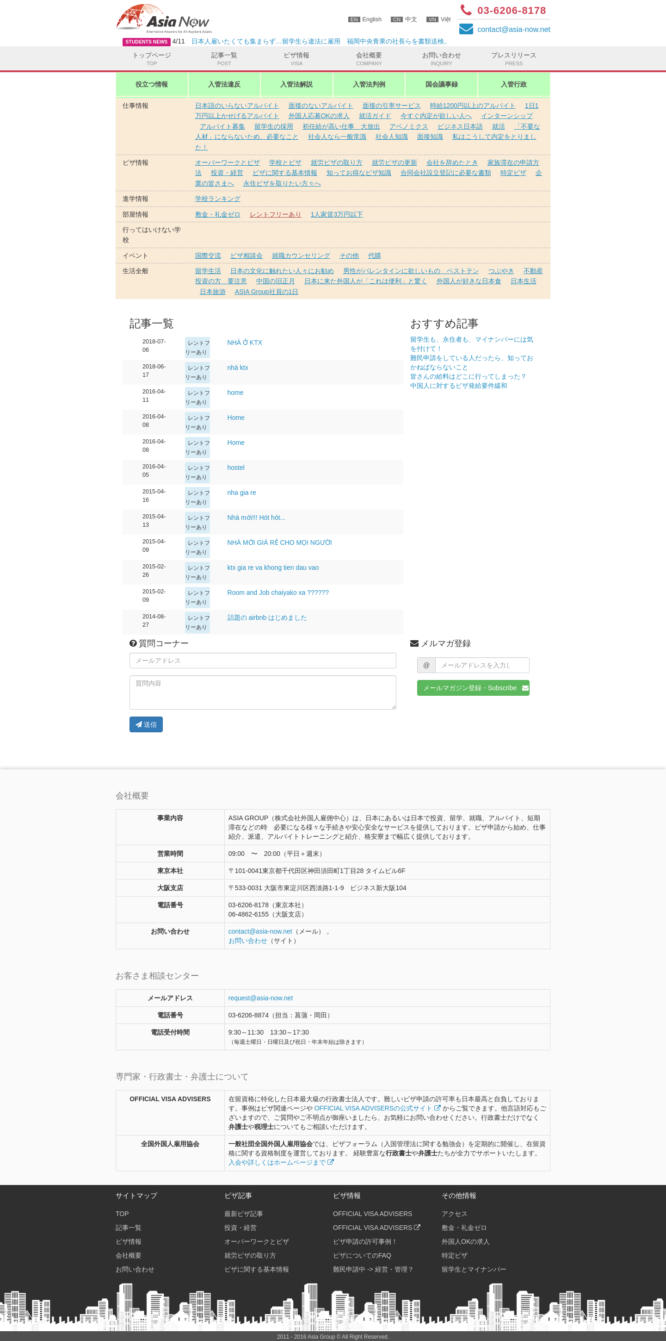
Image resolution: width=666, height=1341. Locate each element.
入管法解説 (296, 84)
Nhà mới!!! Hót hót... (257, 517)
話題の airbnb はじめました (268, 617)
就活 (498, 126)
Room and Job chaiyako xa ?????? (278, 592)
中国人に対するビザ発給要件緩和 (458, 385)
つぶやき (501, 270)
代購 (374, 255)
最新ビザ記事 (243, 1213)
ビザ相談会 (246, 255)
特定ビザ (513, 172)
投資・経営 (227, 172)
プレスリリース (514, 59)
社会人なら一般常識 (337, 136)
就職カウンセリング (301, 255)
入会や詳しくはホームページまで (281, 1162)
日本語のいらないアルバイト (237, 105)
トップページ (152, 59)
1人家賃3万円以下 (337, 214)
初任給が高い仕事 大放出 (341, 126)
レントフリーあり (276, 214)
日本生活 (523, 281)
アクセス (455, 1213)
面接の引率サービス (392, 105)
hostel (236, 467)
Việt (438, 19)
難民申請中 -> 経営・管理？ (373, 1269)
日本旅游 (213, 291)
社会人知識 (392, 136)
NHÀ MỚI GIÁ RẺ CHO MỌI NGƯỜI (280, 542)
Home (236, 417)
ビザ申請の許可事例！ (365, 1241)
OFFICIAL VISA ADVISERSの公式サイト (377, 1108)
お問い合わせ (441, 59)
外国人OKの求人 (466, 1241)
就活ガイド (375, 115)
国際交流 (208, 255)
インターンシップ (507, 115)
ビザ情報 (296, 59)
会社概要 (369, 59)
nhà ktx (238, 367)
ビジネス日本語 (460, 126)
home (236, 392)
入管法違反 (224, 84)
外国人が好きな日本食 (469, 281)
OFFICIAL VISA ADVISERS (372, 1213)
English (365, 19)
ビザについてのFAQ (362, 1255)
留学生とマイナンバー (474, 1269)
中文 (404, 19)
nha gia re (242, 492)
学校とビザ (285, 162)
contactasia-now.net (513, 29)
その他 (349, 255)
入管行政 (514, 84)
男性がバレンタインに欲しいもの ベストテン (411, 270)
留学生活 (208, 270)
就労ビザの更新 (394, 162)
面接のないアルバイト (321, 105)
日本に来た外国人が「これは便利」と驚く (365, 281)
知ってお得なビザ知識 (359, 172)
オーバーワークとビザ (227, 162)
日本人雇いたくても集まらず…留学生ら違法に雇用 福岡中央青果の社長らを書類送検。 (320, 41)
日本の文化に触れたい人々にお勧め (282, 270)
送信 (146, 724)
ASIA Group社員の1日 (267, 291)
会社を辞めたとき (452, 162)
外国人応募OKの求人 (319, 115)
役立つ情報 (152, 84)
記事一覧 (224, 59)
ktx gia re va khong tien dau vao (273, 567)
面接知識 (430, 136)
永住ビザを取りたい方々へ (282, 183)
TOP (122, 1213)
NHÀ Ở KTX (245, 342)
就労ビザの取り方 (337, 162)
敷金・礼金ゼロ (217, 214)
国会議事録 (442, 84)
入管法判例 (369, 84)
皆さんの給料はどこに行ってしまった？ (468, 376)
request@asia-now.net (260, 998)
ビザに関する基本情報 (285, 172)
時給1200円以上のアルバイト (473, 105)
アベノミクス (408, 126)
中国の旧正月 (275, 281)
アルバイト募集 (222, 126)
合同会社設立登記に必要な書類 (446, 172)
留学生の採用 (273, 126)
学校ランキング (217, 198)
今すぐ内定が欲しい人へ (436, 115)
